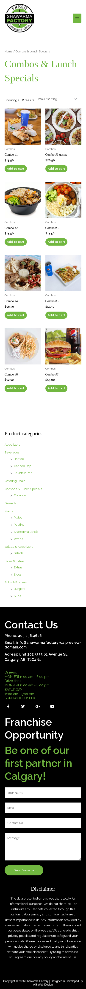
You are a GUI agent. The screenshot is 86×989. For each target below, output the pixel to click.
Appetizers (12, 444)
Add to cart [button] (15, 168)
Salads (18, 553)
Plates (18, 517)
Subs (17, 596)
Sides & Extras (14, 561)
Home (8, 51)
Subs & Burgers (16, 582)
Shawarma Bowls (26, 531)
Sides (17, 574)
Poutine (19, 524)
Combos (20, 495)
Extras (18, 567)
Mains (9, 511)
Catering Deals (15, 481)
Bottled (19, 459)
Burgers (19, 589)
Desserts (10, 503)
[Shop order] (56, 98)
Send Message (24, 870)
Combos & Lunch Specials (23, 489)
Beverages (12, 452)
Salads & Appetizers (19, 546)
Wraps (18, 539)
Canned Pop (22, 466)
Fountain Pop (23, 473)
